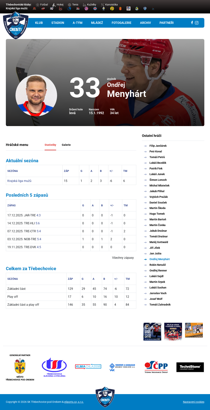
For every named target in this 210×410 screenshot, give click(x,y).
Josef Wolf (156, 298)
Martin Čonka (158, 225)
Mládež (97, 23)
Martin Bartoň (158, 219)
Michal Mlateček (159, 185)
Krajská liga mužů (19, 181)
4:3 (38, 215)
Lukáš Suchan (158, 287)
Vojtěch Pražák (159, 196)
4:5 (39, 247)
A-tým (77, 23)
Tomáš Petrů (157, 157)
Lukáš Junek (157, 174)
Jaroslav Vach (158, 293)
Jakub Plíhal (157, 191)
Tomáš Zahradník (160, 304)
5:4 (39, 231)
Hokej (57, 4)
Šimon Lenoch (158, 179)
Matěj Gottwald (159, 242)
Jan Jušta (155, 253)
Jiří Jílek (155, 247)
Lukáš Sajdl (157, 276)
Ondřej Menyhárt (160, 259)
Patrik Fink (156, 168)
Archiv (145, 23)
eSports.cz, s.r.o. (74, 401)
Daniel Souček (158, 202)
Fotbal (42, 4)
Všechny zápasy (123, 258)
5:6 (38, 223)
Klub (39, 23)
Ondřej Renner (158, 270)
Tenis (73, 4)
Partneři (167, 23)
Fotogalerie (121, 23)
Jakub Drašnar (158, 230)
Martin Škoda (158, 208)
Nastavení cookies (193, 401)
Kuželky (89, 4)
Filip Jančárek (158, 145)
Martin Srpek (157, 281)
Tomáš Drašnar (159, 236)
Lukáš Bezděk (158, 162)
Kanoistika (109, 4)
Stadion (57, 23)
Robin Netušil (158, 264)
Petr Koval (156, 151)
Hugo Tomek (157, 213)
